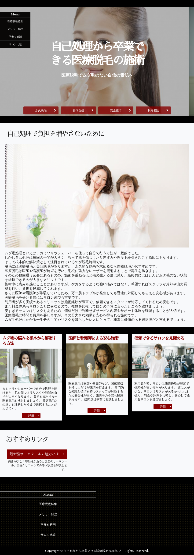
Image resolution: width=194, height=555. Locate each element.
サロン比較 (15, 44)
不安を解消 (15, 36)
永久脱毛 (41, 110)
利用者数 (153, 110)
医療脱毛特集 (15, 21)
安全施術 (115, 110)
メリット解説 (15, 29)
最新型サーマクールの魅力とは (34, 454)
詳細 (31, 415)
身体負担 (78, 110)
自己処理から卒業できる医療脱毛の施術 (97, 53)
